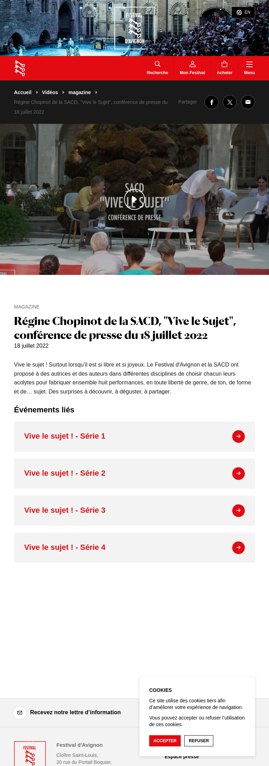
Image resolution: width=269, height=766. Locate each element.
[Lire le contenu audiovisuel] (134, 199)
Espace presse (182, 756)
